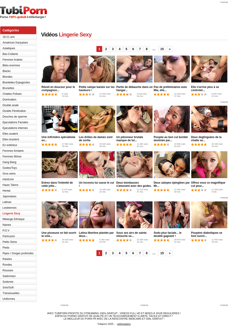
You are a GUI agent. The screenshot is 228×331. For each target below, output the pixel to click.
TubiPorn (23, 12)
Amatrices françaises (15, 42)
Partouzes (9, 236)
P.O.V (6, 230)
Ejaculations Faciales (15, 122)
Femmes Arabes (12, 59)
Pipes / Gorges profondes (18, 253)
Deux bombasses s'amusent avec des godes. (134, 184)
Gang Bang (9, 162)
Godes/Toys (10, 167)
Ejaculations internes (15, 128)
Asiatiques (9, 48)
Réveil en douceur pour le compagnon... (58, 88)
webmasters (124, 324)
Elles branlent (11, 139)
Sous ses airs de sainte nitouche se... (131, 234)
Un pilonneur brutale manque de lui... (129, 139)
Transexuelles (11, 293)
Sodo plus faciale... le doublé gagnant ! (167, 234)
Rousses (8, 270)
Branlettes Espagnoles (16, 82)
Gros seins (9, 173)
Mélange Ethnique (14, 219)
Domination (9, 99)
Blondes (7, 76)
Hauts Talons (10, 185)
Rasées (7, 259)
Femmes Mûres (12, 156)
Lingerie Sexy (11, 213)
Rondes (7, 264)
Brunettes (8, 88)
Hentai (6, 190)
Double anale (11, 105)
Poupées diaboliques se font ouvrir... (206, 234)
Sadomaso (9, 276)
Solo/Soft (8, 287)
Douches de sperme (15, 116)
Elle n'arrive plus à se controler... (205, 88)
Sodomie (8, 281)
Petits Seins (10, 242)
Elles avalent (10, 133)
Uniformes (9, 298)
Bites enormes (11, 65)
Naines (7, 224)
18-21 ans (9, 36)
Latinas (7, 202)
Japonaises (9, 196)
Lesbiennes (9, 207)
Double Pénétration (14, 111)
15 (162, 49)
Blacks (6, 71)
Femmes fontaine (13, 150)
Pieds (6, 247)
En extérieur (10, 145)
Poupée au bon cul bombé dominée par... (171, 139)
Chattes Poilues (12, 93)
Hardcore (8, 179)
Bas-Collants (10, 54)
